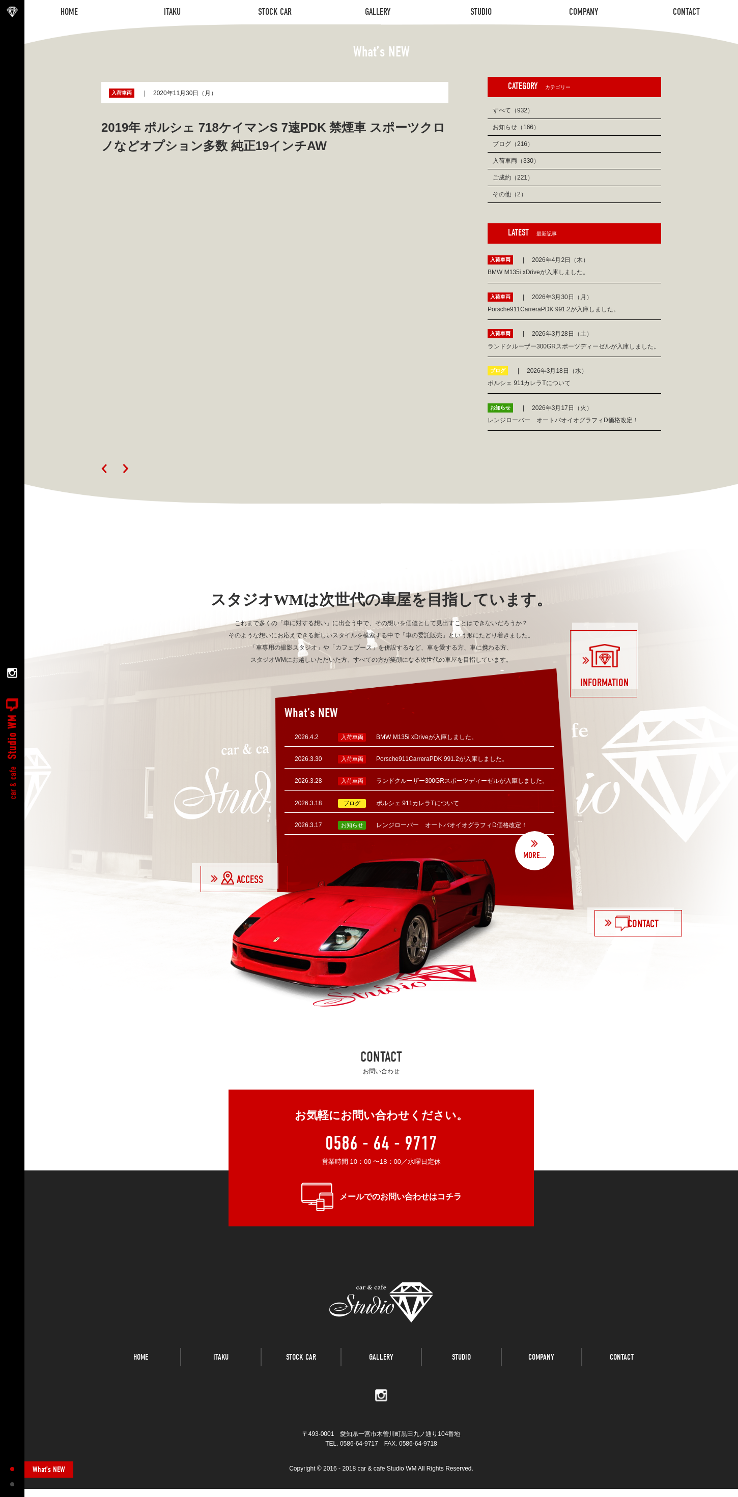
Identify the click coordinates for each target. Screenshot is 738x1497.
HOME (140, 1372)
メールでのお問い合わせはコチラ (400, 1196)
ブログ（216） (513, 144)
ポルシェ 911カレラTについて (417, 803)
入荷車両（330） (516, 160)
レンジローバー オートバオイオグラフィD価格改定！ (451, 825)
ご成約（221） (513, 177)
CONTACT (622, 1372)
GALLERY (381, 1372)
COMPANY (541, 1372)
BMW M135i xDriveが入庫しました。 (426, 737)
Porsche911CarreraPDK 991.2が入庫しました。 (442, 758)
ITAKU (221, 1372)
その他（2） (510, 194)
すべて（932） (513, 110)
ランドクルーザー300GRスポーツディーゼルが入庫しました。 (462, 780)
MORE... (534, 854)
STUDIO (461, 1372)
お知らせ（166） (516, 127)
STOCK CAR (301, 1372)
